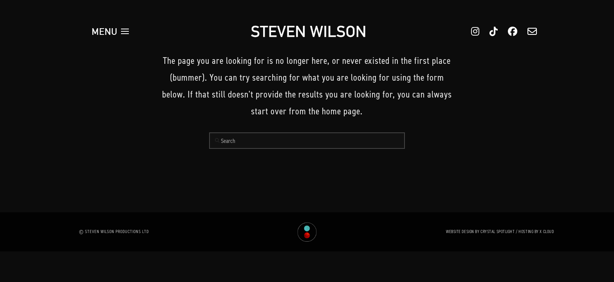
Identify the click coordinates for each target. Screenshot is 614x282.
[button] (110, 31)
